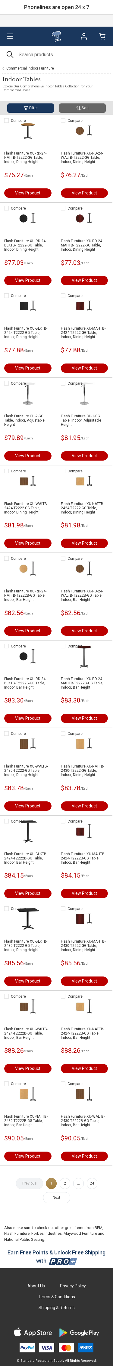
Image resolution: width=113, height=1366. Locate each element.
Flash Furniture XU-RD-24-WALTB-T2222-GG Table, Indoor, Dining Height (82, 157)
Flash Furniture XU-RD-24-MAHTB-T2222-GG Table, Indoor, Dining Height (82, 245)
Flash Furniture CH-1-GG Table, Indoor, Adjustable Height (81, 420)
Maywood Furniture (80, 1233)
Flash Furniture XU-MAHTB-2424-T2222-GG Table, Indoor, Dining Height (83, 332)
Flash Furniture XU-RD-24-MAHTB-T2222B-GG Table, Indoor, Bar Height (82, 683)
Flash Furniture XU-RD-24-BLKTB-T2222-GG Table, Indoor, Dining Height (25, 245)
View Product (27, 193)
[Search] (56, 54)
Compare (18, 121)
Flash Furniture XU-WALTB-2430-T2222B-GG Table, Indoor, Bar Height (83, 1120)
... (78, 1183)
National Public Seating (24, 1239)
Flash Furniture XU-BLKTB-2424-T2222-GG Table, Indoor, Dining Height (25, 332)
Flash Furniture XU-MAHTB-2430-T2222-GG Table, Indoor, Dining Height (83, 945)
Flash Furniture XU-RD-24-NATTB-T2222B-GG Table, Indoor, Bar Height (25, 595)
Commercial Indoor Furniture (30, 68)
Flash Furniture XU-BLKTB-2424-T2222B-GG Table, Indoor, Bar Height (25, 858)
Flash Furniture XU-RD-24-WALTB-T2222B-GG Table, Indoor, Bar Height (82, 595)
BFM (98, 1227)
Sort (82, 108)
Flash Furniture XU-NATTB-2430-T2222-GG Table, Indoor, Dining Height (82, 770)
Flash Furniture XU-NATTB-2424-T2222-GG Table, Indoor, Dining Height (82, 508)
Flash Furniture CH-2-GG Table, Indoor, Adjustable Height (24, 420)
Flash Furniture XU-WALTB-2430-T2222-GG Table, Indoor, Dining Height (26, 770)
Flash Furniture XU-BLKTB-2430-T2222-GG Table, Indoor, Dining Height (25, 945)
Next (56, 1197)
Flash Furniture (17, 1233)
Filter (31, 108)
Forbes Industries (46, 1233)
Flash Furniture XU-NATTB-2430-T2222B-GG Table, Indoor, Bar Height (26, 1120)
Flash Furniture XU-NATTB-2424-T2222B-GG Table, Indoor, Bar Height (82, 1033)
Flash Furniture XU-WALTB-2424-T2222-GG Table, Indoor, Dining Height (26, 508)
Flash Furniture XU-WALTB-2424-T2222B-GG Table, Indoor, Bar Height (26, 1033)
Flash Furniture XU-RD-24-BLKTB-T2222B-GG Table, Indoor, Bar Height (25, 683)
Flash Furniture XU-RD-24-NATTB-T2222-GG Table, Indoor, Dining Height (25, 157)
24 (92, 1183)
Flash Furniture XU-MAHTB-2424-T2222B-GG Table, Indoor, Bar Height (83, 858)
